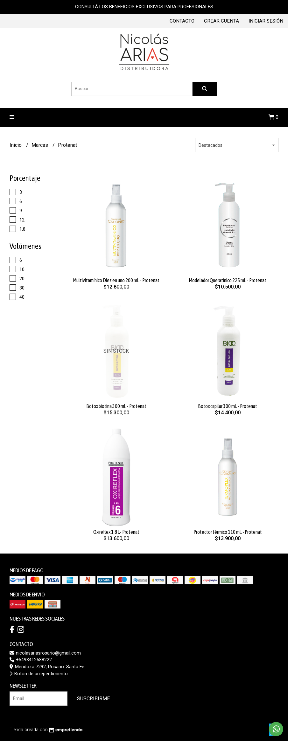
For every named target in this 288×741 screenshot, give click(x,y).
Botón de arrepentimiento (39, 673)
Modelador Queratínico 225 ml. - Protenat (227, 280)
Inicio (16, 145)
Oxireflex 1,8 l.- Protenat (116, 532)
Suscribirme (93, 699)
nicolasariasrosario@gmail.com (45, 653)
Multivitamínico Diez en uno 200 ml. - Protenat (116, 280)
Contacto (182, 21)
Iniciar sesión (266, 21)
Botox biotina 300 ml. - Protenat (116, 406)
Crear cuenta (221, 21)
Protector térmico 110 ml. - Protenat (227, 532)
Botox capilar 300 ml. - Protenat (227, 406)
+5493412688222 (31, 660)
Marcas (40, 145)
